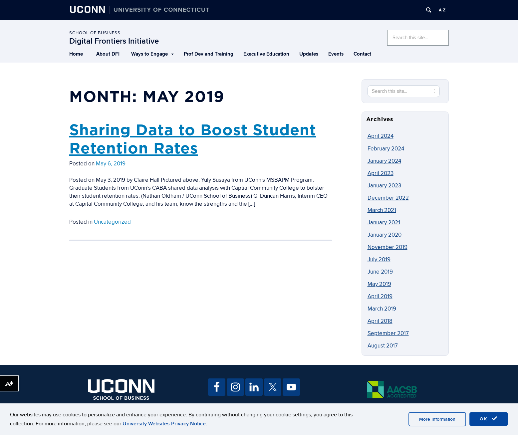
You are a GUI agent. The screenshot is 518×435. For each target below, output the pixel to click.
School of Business (95, 33)
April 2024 (380, 136)
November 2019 (387, 247)
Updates (308, 54)
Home (76, 54)
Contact (362, 54)
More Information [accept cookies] (437, 419)
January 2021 (384, 222)
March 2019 (382, 309)
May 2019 (379, 284)
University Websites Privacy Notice (164, 423)
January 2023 (384, 185)
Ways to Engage (152, 54)
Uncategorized (112, 222)
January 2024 (384, 161)
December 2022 (388, 198)
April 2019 (380, 296)
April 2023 (380, 173)
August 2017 (383, 345)
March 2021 (382, 210)
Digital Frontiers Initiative (114, 41)
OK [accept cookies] (489, 419)
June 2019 (380, 272)
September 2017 (388, 333)
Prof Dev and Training (208, 54)
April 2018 (380, 321)
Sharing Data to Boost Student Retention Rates (192, 138)
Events (336, 54)
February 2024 (386, 148)
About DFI (108, 54)
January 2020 (384, 235)
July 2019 (379, 259)
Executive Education (266, 54)
